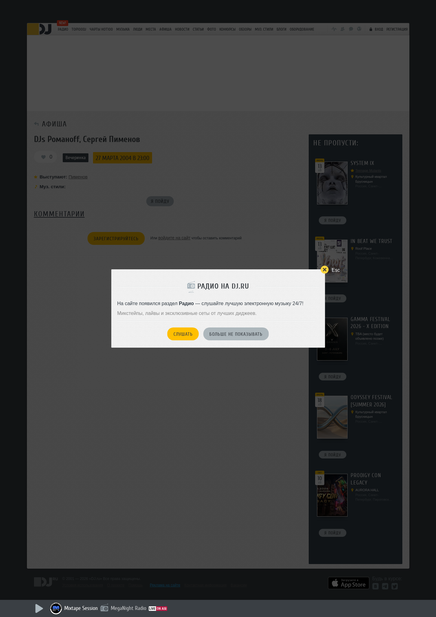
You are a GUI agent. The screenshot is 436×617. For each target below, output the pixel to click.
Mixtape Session (81, 608)
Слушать (183, 334)
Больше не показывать (236, 334)
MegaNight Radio (128, 608)
